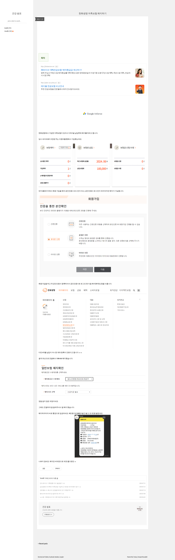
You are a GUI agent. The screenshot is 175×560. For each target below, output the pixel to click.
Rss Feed (40, 557)
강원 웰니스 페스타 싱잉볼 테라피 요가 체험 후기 (55, 490)
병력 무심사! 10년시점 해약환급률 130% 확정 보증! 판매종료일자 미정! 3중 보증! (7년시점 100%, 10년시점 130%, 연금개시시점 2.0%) (85, 74)
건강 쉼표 (16, 13)
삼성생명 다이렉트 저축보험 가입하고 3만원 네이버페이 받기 (59, 486)
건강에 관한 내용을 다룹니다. (52, 510)
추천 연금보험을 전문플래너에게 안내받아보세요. (60, 89)
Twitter (47, 557)
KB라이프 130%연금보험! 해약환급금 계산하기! (61, 70)
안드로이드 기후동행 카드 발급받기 (51, 483)
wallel (145, 557)
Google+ (61, 557)
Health (7, 28)
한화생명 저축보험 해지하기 (92, 13)
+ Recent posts (43, 544)
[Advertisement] (16, 49)
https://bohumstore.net (47, 66)
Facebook (51, 557)
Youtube (57, 557)
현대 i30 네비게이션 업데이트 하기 (51, 493)
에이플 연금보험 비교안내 (52, 86)
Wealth (8, 31)
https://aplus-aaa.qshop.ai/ (49, 83)
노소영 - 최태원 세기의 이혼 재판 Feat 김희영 (54, 497)
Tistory (135, 557)
